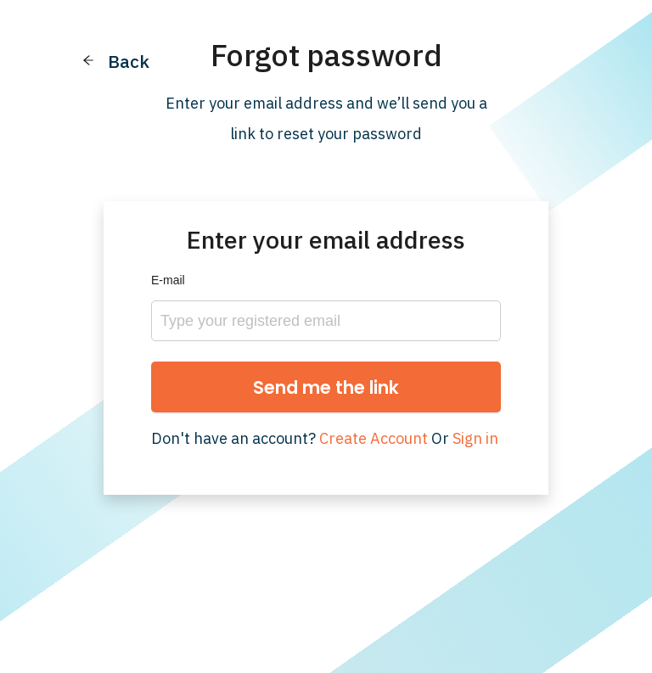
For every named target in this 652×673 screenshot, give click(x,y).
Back (128, 61)
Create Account (373, 438)
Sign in (475, 438)
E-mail (168, 280)
